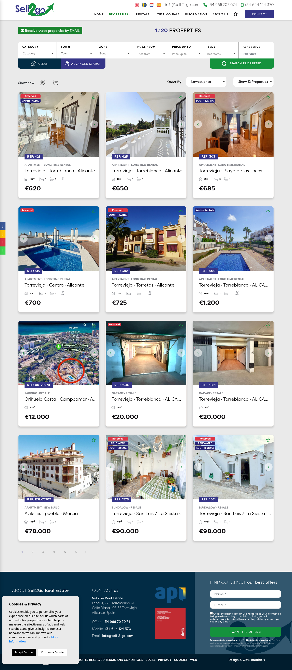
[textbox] (37, 53)
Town (65, 47)
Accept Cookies (24, 652)
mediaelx (258, 660)
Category (30, 47)
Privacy (165, 660)
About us (220, 14)
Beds (211, 47)
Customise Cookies (52, 652)
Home (98, 14)
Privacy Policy (251, 616)
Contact (259, 14)
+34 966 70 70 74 (116, 621)
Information (196, 14)
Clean (39, 63)
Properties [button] (118, 14)
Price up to (181, 47)
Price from (146, 47)
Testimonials (168, 14)
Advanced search (83, 63)
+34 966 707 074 (220, 4)
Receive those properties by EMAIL (50, 30)
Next (94, 124)
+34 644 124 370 (257, 4)
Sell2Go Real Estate (34, 9)
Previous (23, 124)
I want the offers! (245, 632)
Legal (151, 660)
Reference (252, 47)
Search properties (242, 63)
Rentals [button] (142, 14)
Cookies (181, 660)
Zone (103, 47)
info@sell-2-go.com (182, 4)
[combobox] (37, 53)
